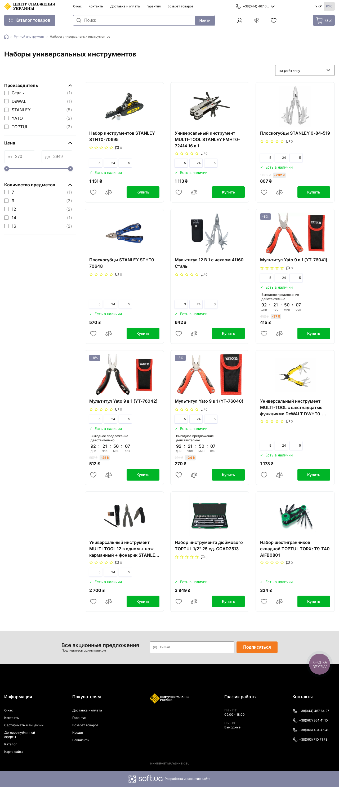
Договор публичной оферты (19, 735)
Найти (205, 20)
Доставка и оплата (125, 6)
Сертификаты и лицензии (23, 725)
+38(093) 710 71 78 (309, 739)
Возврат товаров (180, 6)
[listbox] (305, 70)
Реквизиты (80, 740)
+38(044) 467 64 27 (310, 711)
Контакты (96, 6)
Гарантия (153, 6)
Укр (318, 6)
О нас (77, 6)
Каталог (10, 744)
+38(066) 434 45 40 (310, 730)
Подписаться (257, 647)
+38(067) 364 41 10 (310, 720)
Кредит (77, 733)
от (10, 156)
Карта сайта (13, 752)
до (47, 156)
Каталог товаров (32, 20)
